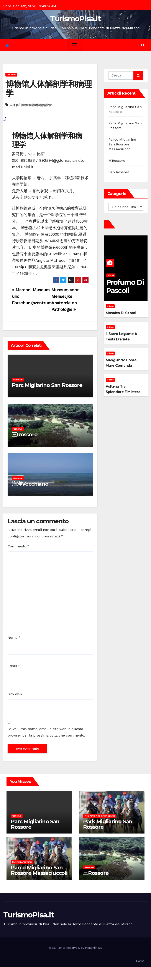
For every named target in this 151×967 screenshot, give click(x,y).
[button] (143, 45)
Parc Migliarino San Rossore (47, 385)
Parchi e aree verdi (22, 862)
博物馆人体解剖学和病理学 (48, 88)
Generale (11, 74)
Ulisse (110, 275)
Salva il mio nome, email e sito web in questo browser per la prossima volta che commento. (46, 732)
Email (14, 666)
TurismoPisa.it (75, 18)
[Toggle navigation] (75, 45)
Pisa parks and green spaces (99, 816)
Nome (14, 637)
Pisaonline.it (93, 947)
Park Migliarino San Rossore (107, 824)
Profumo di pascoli (125, 286)
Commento (18, 546)
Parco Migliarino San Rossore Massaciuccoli (122, 144)
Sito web (15, 694)
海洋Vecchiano (30, 484)
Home (140, 961)
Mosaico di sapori (121, 313)
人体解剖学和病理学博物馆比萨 (31, 105)
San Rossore (118, 172)
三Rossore (24, 434)
